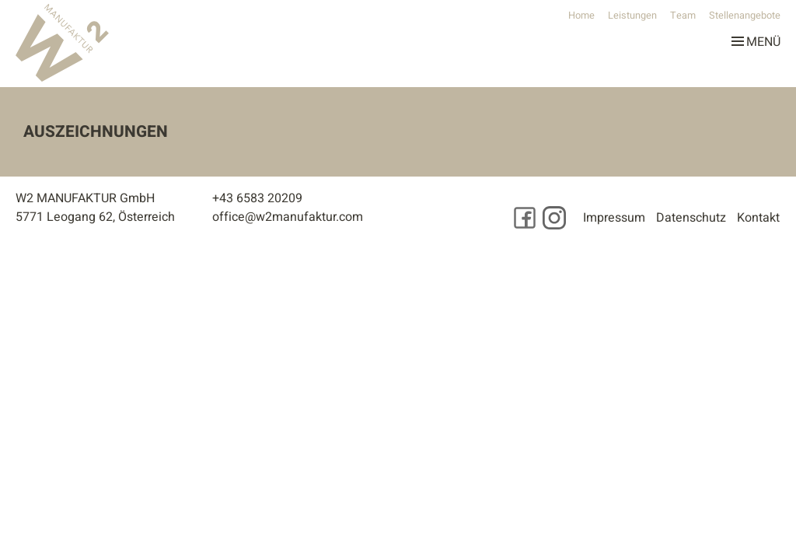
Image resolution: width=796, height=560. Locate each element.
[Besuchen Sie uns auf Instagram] (554, 217)
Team (683, 16)
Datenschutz (691, 217)
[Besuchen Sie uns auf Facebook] (524, 217)
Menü (755, 39)
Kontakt (758, 217)
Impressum (614, 217)
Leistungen (632, 16)
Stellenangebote (744, 16)
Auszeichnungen (95, 132)
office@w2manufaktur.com (287, 217)
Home (581, 16)
